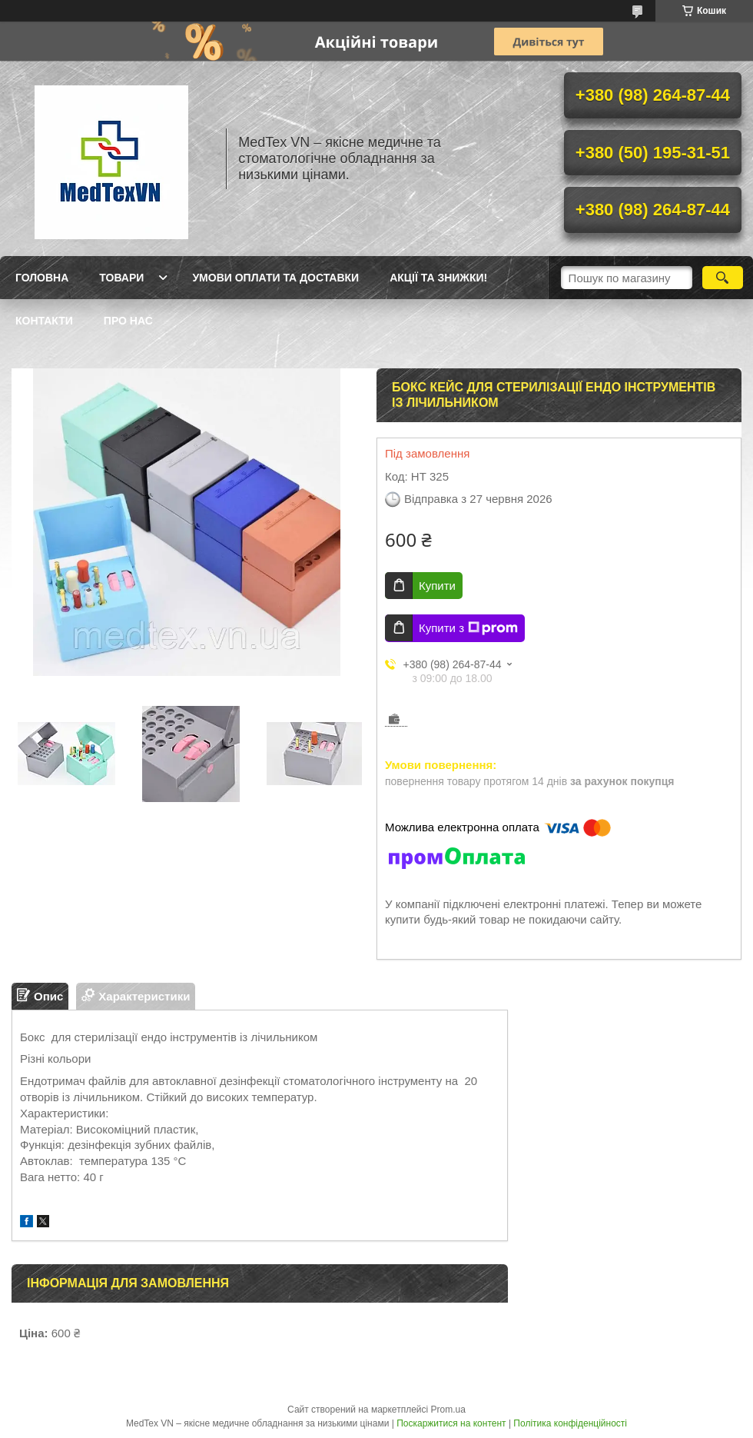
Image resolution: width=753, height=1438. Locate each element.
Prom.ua (448, 1409)
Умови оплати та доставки (275, 277)
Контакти (44, 321)
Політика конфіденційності (570, 1423)
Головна (41, 277)
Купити (437, 585)
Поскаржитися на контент (451, 1423)
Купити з (468, 628)
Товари (121, 277)
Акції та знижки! (438, 277)
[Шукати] (722, 277)
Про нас (128, 321)
